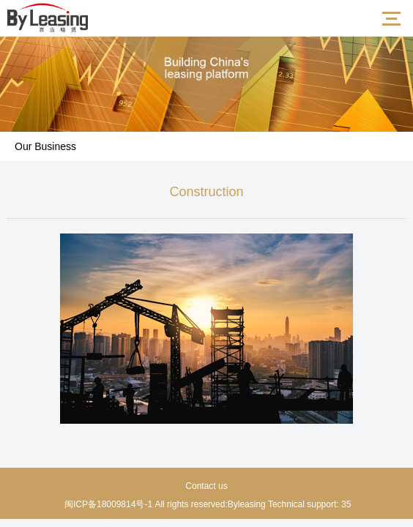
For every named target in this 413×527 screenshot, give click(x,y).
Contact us (206, 486)
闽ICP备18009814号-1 (107, 504)
